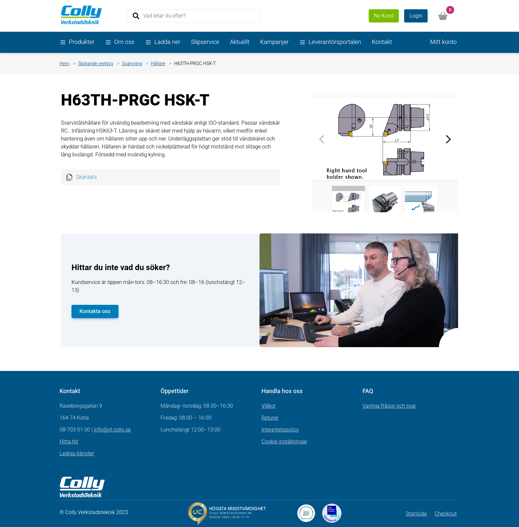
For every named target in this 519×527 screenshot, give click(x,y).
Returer (270, 418)
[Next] (447, 139)
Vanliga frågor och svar (389, 406)
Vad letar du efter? (164, 16)
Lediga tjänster (77, 454)
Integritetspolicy (280, 430)
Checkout (446, 514)
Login (415, 16)
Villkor (268, 406)
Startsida (416, 514)
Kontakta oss (95, 311)
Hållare (158, 63)
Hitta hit (69, 442)
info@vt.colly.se (112, 430)
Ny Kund (384, 16)
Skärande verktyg (95, 63)
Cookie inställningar (284, 442)
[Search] (193, 15)
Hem (65, 63)
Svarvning (132, 63)
